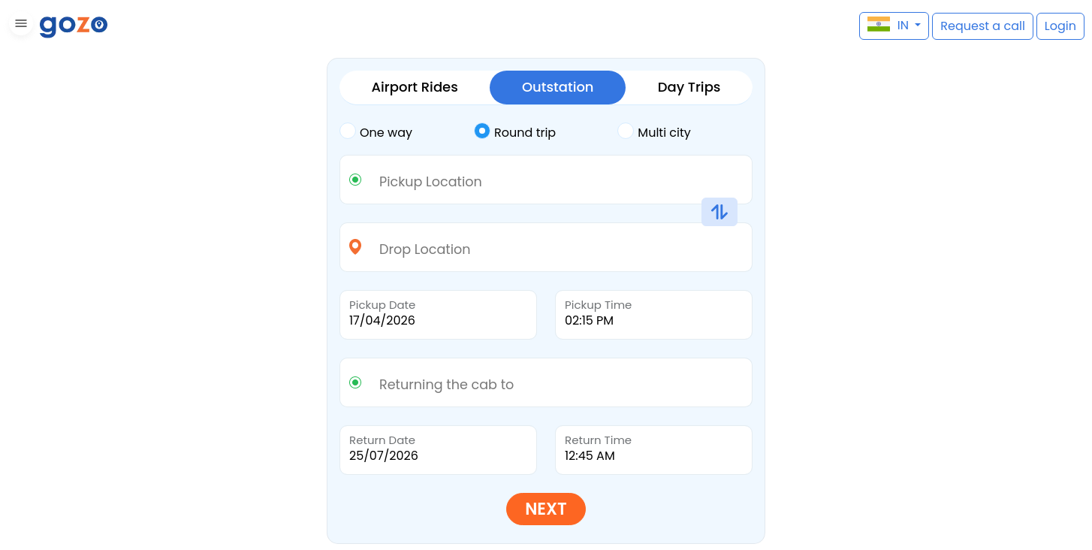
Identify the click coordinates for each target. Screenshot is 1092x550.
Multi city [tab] (653, 131)
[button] (19, 26)
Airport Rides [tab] (415, 86)
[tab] (406, 133)
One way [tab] (375, 131)
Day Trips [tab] (689, 86)
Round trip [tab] (515, 131)
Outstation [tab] (558, 86)
